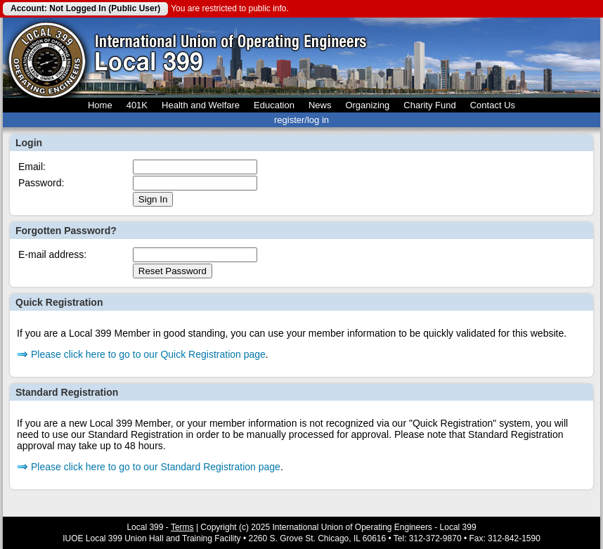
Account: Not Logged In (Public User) (85, 8)
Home (100, 105)
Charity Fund (429, 105)
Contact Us (492, 105)
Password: (41, 182)
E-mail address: (52, 254)
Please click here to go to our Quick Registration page (148, 354)
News (320, 105)
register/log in (301, 120)
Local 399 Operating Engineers (47, 58)
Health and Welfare (201, 105)
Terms (182, 527)
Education (274, 105)
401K (137, 105)
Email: (32, 166)
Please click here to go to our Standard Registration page (155, 466)
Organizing (367, 105)
